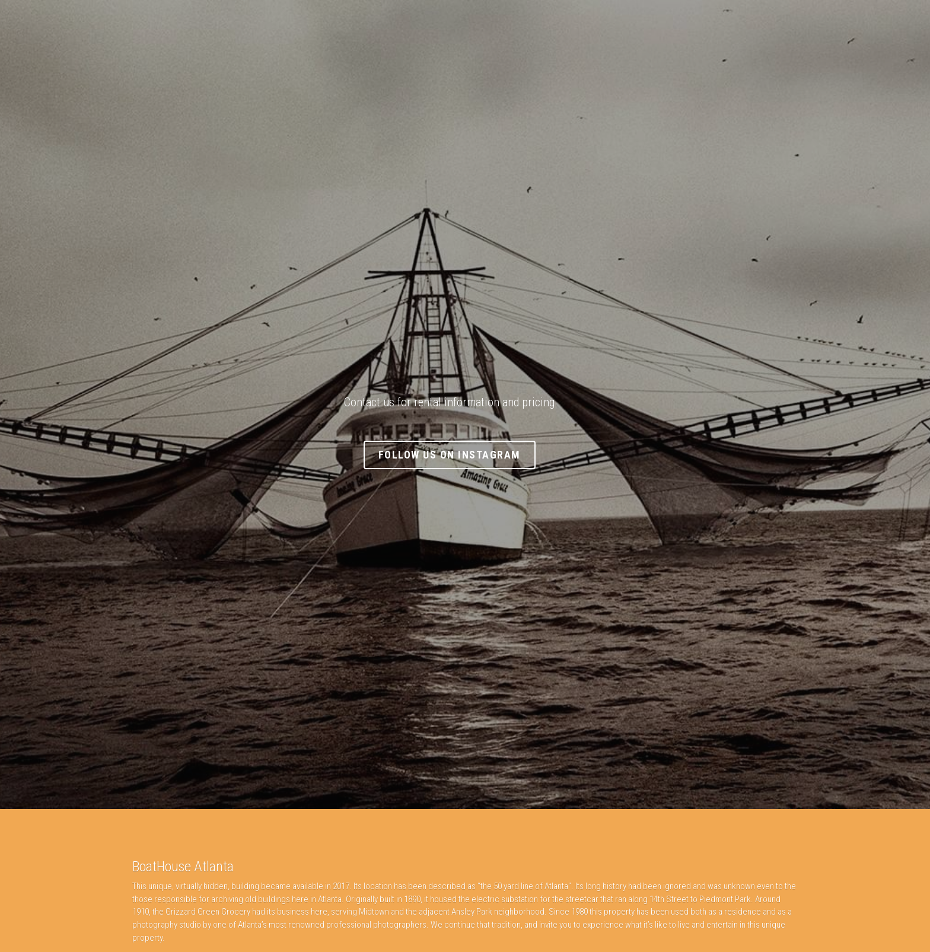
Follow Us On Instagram (465, 454)
